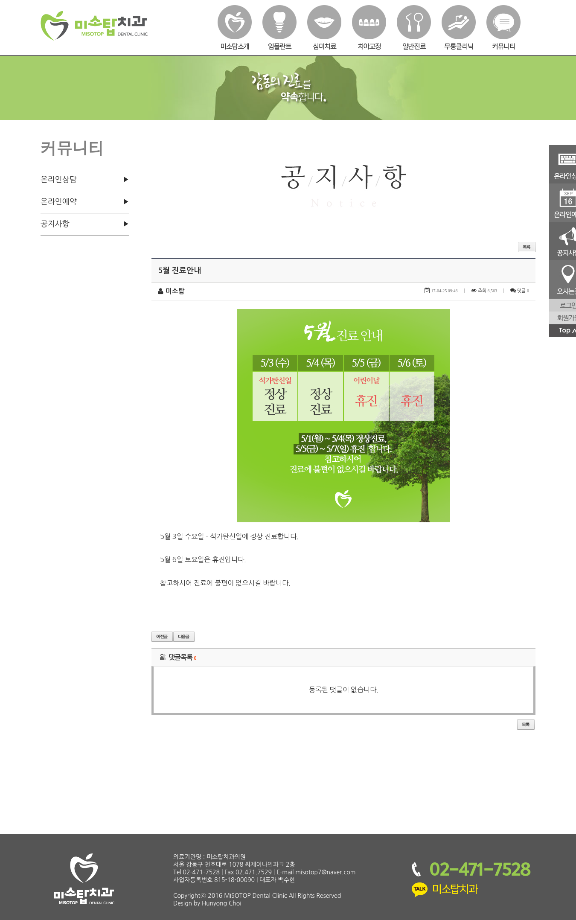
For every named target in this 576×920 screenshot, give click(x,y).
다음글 (184, 637)
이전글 (162, 637)
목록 (526, 247)
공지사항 (55, 224)
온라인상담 (59, 179)
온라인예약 (59, 202)
